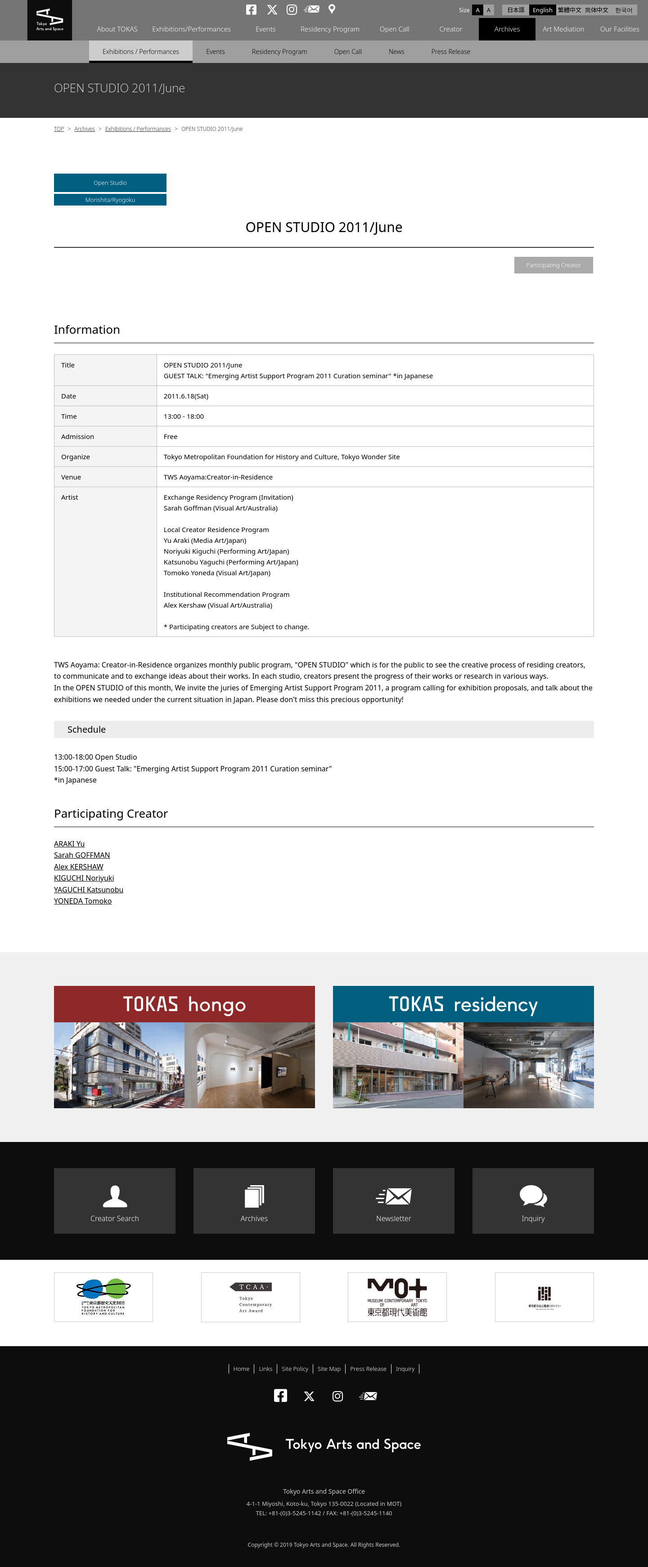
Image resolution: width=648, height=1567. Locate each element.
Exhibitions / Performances (141, 51)
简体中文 (596, 10)
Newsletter (393, 1218)
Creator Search (114, 1218)
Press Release (451, 51)
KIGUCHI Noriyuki (84, 878)
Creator (450, 29)
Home (242, 1369)
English (543, 10)
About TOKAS (117, 29)
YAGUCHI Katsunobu (88, 890)
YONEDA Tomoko (83, 901)
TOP (59, 129)
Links (265, 1369)
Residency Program (330, 29)
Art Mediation (563, 29)
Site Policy (295, 1369)
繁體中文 (569, 10)
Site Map (329, 1369)
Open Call (395, 29)
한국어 (624, 10)
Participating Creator (553, 265)
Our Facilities (619, 29)
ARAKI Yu (69, 844)
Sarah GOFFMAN (82, 855)
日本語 (516, 10)
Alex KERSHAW (79, 867)
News (397, 51)
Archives (507, 29)
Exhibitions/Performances (191, 29)
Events (266, 29)
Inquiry (533, 1218)
